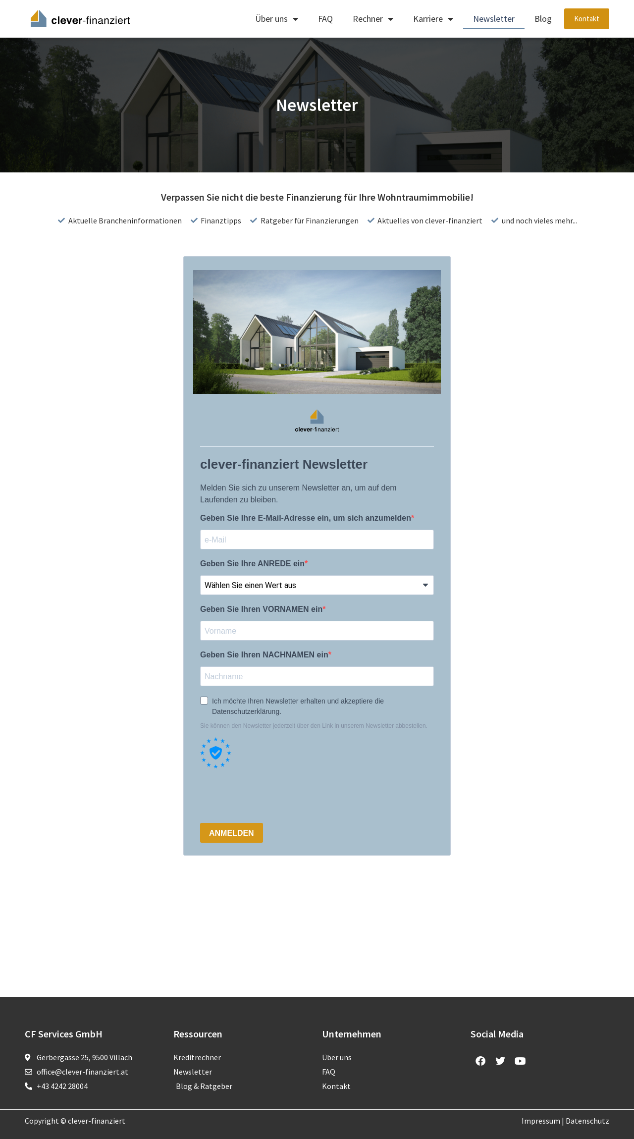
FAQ (325, 18)
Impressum (541, 1121)
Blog (543, 18)
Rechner (373, 18)
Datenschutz (587, 1121)
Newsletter (494, 18)
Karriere (433, 18)
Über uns (276, 18)
